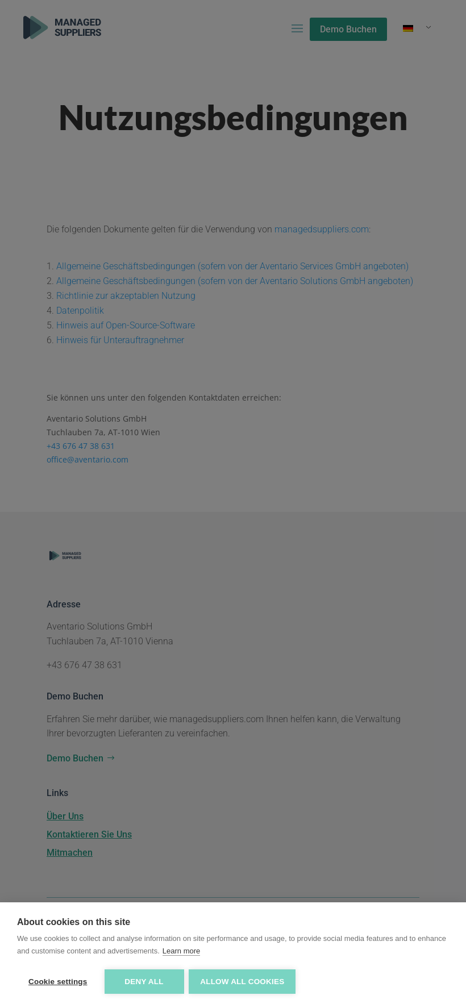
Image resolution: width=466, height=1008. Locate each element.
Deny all (143, 981)
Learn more (181, 951)
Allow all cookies (243, 981)
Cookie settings (58, 981)
